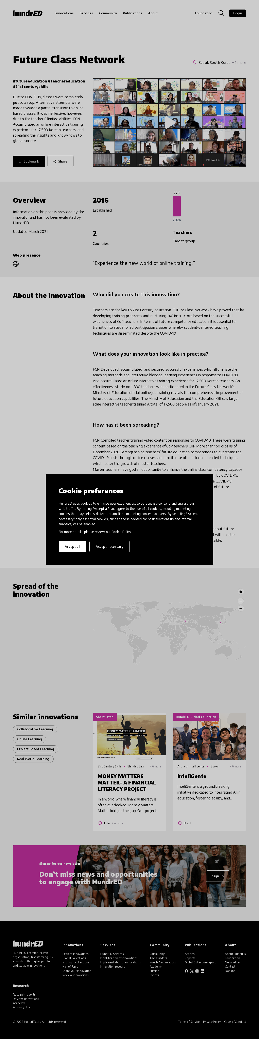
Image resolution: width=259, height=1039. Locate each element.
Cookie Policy (121, 532)
